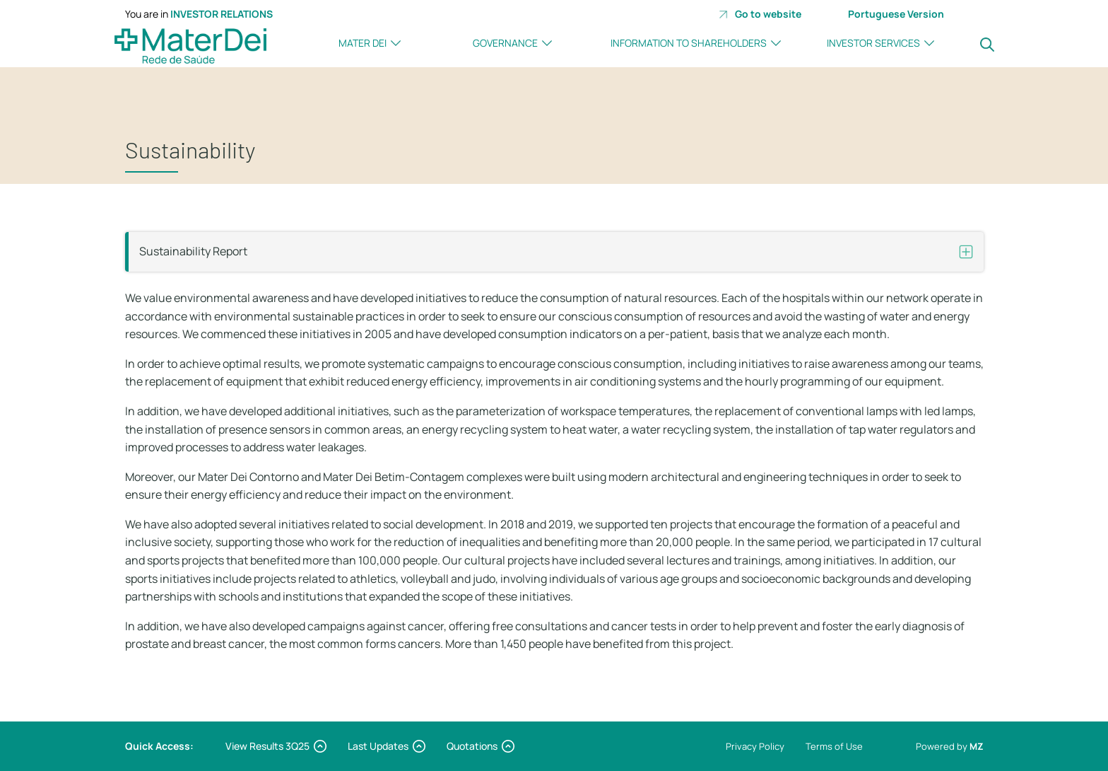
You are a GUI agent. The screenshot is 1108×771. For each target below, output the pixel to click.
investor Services (873, 43)
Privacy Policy (755, 746)
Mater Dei (362, 43)
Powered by (950, 746)
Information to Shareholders (689, 43)
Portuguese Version (896, 14)
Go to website (760, 14)
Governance (505, 43)
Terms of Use (834, 746)
